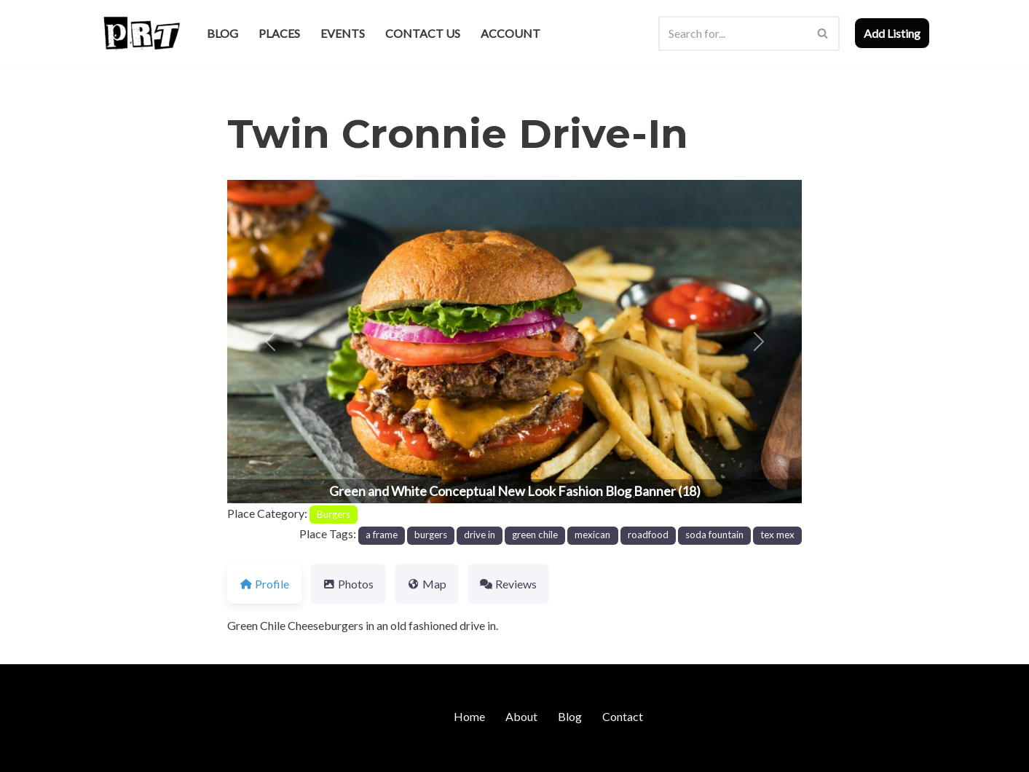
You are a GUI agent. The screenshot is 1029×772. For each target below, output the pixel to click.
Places (279, 33)
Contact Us (422, 33)
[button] (270, 341)
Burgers (333, 514)
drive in (479, 534)
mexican (592, 534)
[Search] (732, 33)
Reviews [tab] (508, 584)
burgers (430, 534)
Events (342, 33)
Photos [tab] (348, 584)
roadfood (648, 534)
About (521, 716)
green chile (535, 534)
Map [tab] (426, 584)
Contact (622, 716)
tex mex (777, 534)
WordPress (225, 753)
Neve (113, 753)
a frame (382, 534)
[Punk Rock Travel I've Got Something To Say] (141, 33)
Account (510, 33)
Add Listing (892, 33)
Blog (222, 33)
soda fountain (714, 534)
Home (469, 716)
